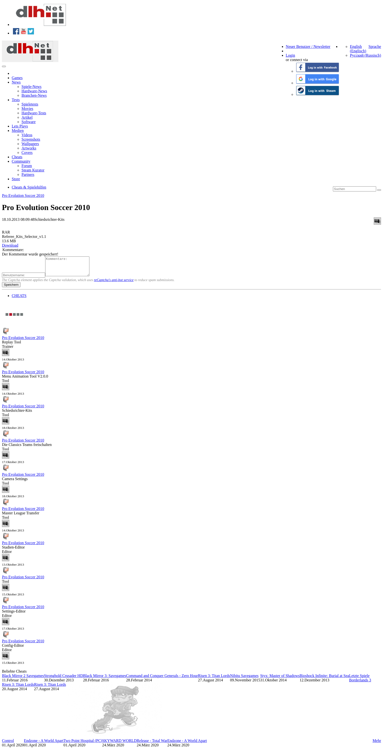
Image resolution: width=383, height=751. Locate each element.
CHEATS (19, 299)
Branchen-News (34, 95)
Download (10, 245)
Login (290, 55)
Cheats (17, 157)
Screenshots (30, 139)
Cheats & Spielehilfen (29, 187)
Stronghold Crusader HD (63, 679)
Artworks (28, 148)
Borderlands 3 (360, 684)
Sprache (374, 46)
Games (17, 78)
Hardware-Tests (33, 113)
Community (21, 161)
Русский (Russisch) (365, 55)
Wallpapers (30, 144)
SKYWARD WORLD (119, 744)
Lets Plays (20, 126)
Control (8, 744)
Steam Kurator (32, 170)
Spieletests (29, 104)
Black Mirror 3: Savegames (104, 679)
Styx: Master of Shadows (279, 679)
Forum (26, 166)
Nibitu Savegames (244, 679)
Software (28, 122)
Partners (27, 174)
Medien (18, 130)
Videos (26, 135)
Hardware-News (34, 91)
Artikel (26, 117)
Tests (16, 100)
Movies (27, 108)
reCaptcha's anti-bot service (114, 284)
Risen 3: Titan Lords (214, 679)
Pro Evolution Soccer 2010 (23, 195)
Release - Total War (152, 744)
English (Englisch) (358, 48)
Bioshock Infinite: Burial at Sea (324, 679)
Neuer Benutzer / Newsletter (308, 46)
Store (16, 179)
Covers (26, 152)
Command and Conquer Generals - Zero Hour (162, 679)
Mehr (376, 744)
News (16, 82)
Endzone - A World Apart (44, 744)
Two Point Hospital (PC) (83, 744)
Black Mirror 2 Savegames (23, 679)
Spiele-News (31, 87)
